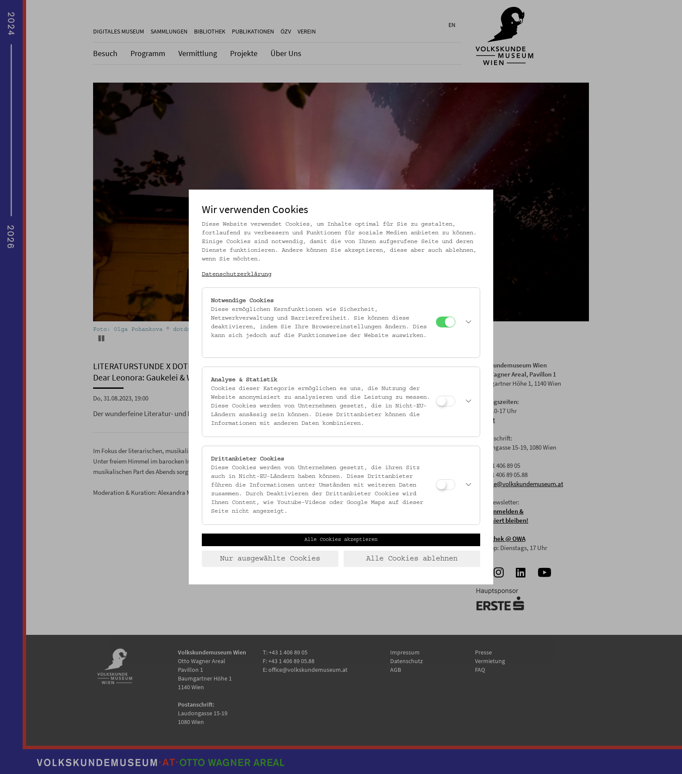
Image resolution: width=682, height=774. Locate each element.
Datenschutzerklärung (236, 274)
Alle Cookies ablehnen (412, 559)
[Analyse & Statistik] (445, 401)
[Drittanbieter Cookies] (445, 484)
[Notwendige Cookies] (445, 322)
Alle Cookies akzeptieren (341, 539)
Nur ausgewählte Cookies (270, 559)
